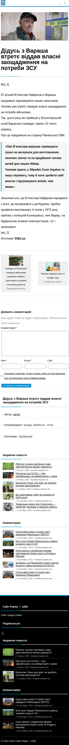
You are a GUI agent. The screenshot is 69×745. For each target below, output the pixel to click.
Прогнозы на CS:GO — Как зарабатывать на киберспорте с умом (36, 475)
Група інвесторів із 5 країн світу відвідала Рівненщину (33, 573)
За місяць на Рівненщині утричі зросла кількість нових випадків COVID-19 (37, 564)
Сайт (50, 360)
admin (16, 414)
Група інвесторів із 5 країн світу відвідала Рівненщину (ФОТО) (33, 533)
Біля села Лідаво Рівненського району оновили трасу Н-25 (37, 542)
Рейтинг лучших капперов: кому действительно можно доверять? (34, 465)
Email (27, 360)
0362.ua (20, 238)
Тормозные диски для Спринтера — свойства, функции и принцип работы (36, 505)
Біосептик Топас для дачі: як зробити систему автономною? (36, 484)
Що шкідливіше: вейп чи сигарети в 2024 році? (35, 496)
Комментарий (9, 328)
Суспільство (25, 436)
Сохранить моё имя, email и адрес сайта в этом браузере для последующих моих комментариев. (34, 376)
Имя (4, 360)
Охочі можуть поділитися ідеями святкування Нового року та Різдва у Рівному (36, 553)
